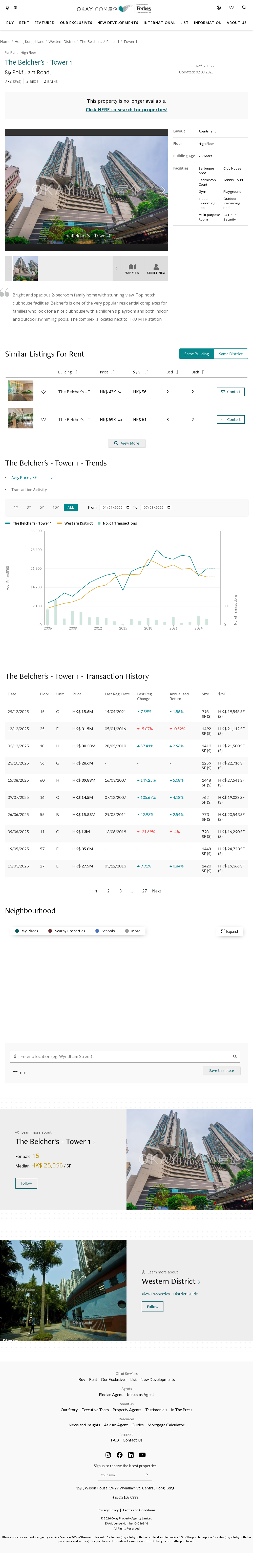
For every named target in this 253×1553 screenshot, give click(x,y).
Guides (138, 1424)
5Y (42, 507)
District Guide (186, 1293)
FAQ (115, 1439)
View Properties (156, 1293)
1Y (16, 507)
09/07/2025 (18, 797)
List (133, 1379)
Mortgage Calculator (165, 1424)
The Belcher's (91, 41)
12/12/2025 (18, 728)
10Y (56, 507)
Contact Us (132, 1439)
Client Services (127, 1374)
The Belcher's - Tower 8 (76, 392)
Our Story (69, 1409)
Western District (62, 41)
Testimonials (156, 1409)
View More (126, 443)
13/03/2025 (18, 865)
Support (126, 1434)
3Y (29, 507)
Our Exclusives (113, 1379)
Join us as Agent (140, 1394)
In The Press (181, 1409)
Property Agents (127, 1409)
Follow (26, 1183)
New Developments (157, 1379)
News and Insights (84, 1424)
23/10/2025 (18, 762)
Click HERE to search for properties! (126, 109)
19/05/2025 (18, 848)
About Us (127, 1404)
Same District (231, 353)
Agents (126, 1389)
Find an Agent (111, 1394)
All (71, 507)
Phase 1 (112, 41)
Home (5, 41)
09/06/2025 (18, 831)
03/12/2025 (18, 745)
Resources (126, 1419)
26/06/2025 (18, 814)
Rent (93, 1379)
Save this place (221, 1070)
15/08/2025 (18, 780)
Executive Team (95, 1409)
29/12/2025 (18, 711)
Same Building (196, 353)
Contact (231, 391)
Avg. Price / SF (24, 477)
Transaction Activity (29, 489)
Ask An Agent (116, 1424)
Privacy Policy (108, 1510)
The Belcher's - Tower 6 (76, 419)
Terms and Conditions (138, 1510)
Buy (81, 1379)
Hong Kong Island (29, 41)
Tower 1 (130, 41)
